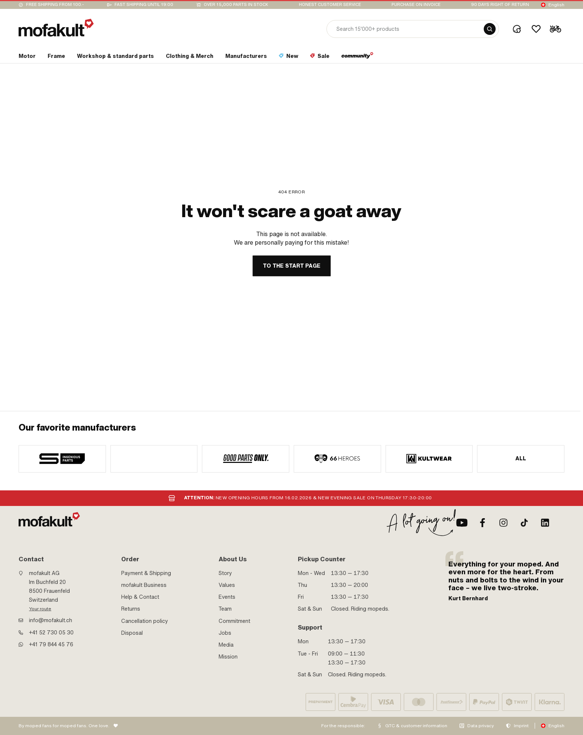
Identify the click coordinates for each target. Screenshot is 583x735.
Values (227, 585)
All (520, 458)
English (556, 5)
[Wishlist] (536, 29)
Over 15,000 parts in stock (236, 4)
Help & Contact (140, 597)
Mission (228, 656)
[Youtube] (461, 522)
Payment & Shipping (146, 573)
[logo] (56, 28)
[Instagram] (503, 522)
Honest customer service (330, 4)
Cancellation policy (144, 621)
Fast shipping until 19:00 (144, 4)
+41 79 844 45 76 (51, 644)
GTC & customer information (416, 726)
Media (226, 645)
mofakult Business (144, 585)
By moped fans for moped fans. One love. (64, 726)
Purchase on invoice (416, 4)
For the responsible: (343, 726)
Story (225, 573)
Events (227, 597)
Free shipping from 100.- (55, 4)
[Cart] (555, 29)
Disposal (132, 633)
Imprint (521, 726)
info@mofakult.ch (50, 620)
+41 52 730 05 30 (51, 632)
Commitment (234, 621)
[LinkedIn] (545, 522)
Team (225, 608)
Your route (40, 609)
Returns (130, 608)
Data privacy (480, 726)
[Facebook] (482, 522)
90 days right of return (500, 4)
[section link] (27, 57)
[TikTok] (524, 522)
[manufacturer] (62, 459)
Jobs (225, 633)
